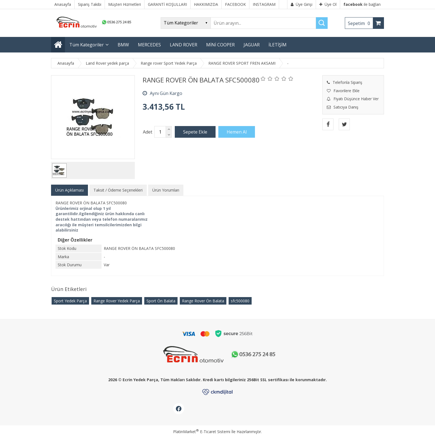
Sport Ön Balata (160, 300)
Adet (147, 132)
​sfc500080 (240, 300)
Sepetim (360, 23)
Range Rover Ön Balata (203, 300)
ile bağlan (362, 4)
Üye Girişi (301, 4)
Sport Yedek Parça (70, 300)
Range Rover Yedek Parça (116, 300)
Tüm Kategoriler (86, 45)
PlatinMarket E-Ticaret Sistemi (201, 431)
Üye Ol (328, 4)
